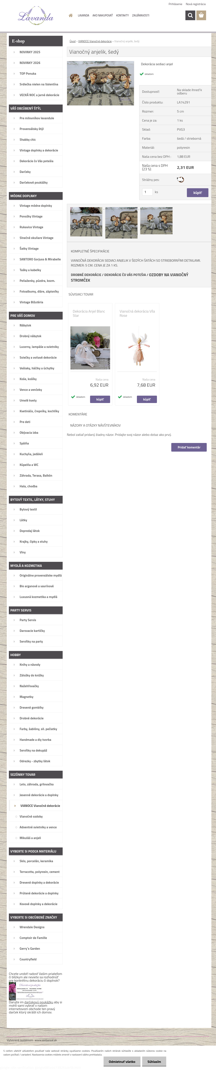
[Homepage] (70, 15)
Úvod (73, 41)
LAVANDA (83, 15)
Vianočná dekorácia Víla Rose (137, 313)
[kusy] (147, 192)
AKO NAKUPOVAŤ (103, 15)
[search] (190, 15)
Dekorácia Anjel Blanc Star (89, 313)
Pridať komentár (189, 447)
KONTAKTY (122, 15)
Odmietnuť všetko (122, 1061)
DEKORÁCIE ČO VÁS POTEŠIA (125, 274)
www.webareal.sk (46, 1040)
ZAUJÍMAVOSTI (140, 15)
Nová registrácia (196, 4)
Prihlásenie (175, 4)
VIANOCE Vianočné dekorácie (95, 41)
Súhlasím (154, 1061)
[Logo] (36, 15)
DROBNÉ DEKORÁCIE (86, 274)
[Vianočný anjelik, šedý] (100, 62)
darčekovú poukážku (38, 1002)
